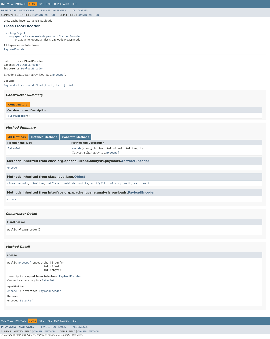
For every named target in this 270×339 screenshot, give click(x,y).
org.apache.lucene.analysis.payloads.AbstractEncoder (44, 36)
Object (79, 177)
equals (23, 183)
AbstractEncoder (28, 64)
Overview (7, 4)
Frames (45, 10)
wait (127, 183)
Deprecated (61, 4)
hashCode (69, 183)
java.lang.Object (14, 33)
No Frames (59, 10)
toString (115, 183)
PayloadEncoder (15, 49)
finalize (37, 183)
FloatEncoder (17, 115)
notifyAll (98, 183)
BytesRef (14, 148)
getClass (53, 183)
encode (77, 148)
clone (11, 183)
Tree (49, 4)
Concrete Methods (75, 137)
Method (50, 15)
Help (74, 4)
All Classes (80, 10)
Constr (38, 15)
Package (20, 4)
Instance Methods (44, 137)
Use (41, 4)
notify (83, 183)
